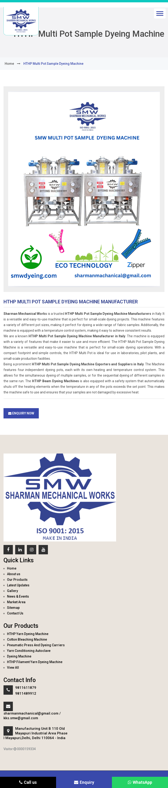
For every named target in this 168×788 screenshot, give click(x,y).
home (9, 63)
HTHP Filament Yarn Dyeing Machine (34, 662)
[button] (160, 13)
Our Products (17, 579)
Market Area (16, 602)
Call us (28, 782)
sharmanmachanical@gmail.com (31, 713)
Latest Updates (18, 585)
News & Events (18, 596)
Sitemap (13, 608)
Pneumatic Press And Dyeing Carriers (36, 645)
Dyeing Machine (19, 656)
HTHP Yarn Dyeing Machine (27, 634)
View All (13, 667)
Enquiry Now (21, 413)
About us (13, 574)
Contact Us (15, 613)
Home (11, 568)
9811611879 (25, 688)
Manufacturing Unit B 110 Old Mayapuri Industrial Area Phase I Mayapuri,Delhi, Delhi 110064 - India (36, 733)
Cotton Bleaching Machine (27, 639)
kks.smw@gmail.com (21, 718)
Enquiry (84, 782)
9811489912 (25, 693)
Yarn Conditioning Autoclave (28, 651)
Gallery (12, 591)
